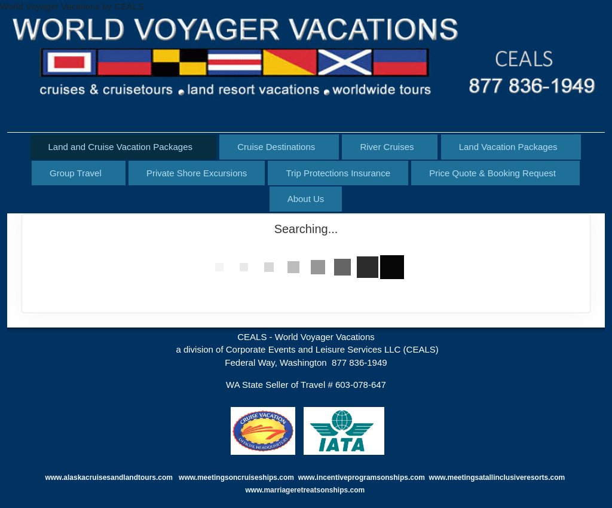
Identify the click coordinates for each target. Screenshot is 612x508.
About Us (306, 199)
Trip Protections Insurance (338, 173)
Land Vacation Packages (508, 147)
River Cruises (387, 147)
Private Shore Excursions (196, 173)
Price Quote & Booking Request (492, 173)
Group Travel (76, 173)
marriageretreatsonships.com (315, 490)
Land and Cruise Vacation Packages (120, 147)
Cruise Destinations (276, 147)
